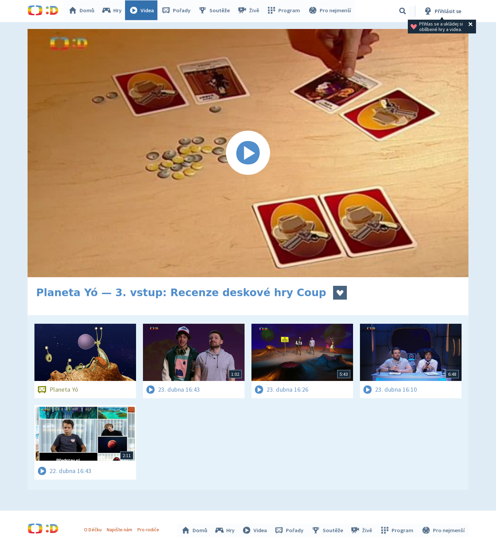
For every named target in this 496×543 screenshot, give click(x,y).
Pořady (178, 11)
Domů (83, 11)
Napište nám (120, 528)
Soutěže (215, 11)
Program (284, 11)
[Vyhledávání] (402, 11)
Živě (250, 11)
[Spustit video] (248, 153)
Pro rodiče (149, 528)
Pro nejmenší (330, 11)
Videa (143, 11)
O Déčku (93, 528)
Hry (113, 11)
